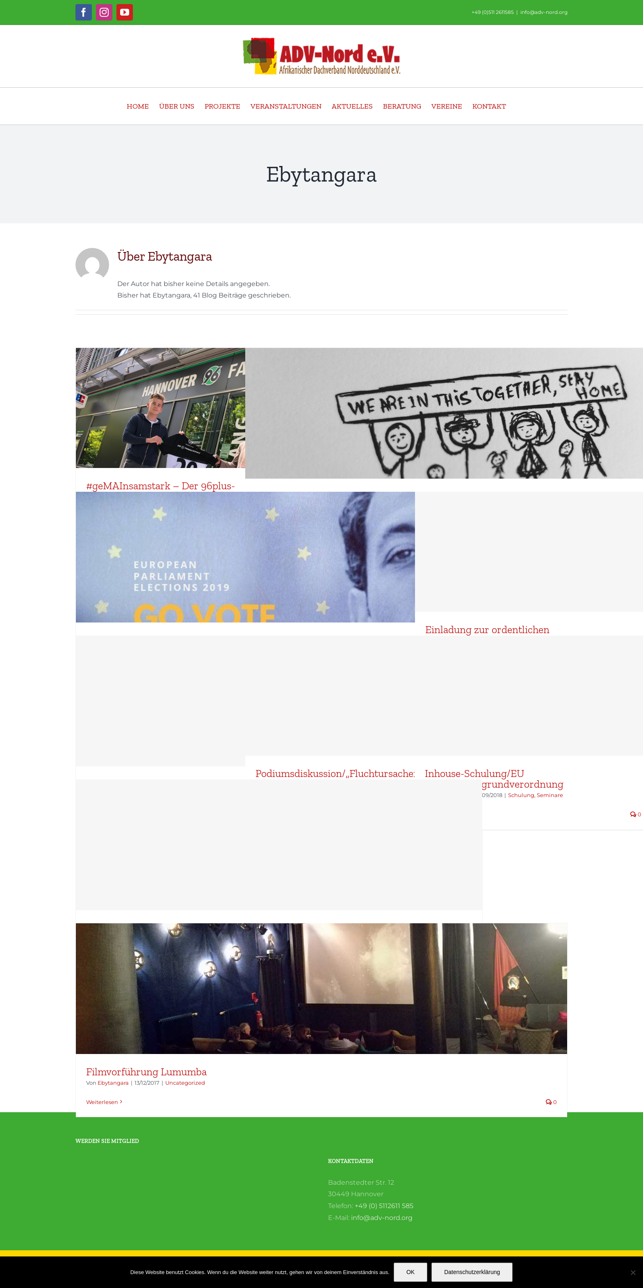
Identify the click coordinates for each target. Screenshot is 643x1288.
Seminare (550, 795)
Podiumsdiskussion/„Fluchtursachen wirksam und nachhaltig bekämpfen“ (358, 779)
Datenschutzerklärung (472, 1272)
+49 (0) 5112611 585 (384, 1206)
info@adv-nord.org (544, 12)
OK (410, 1272)
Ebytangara (113, 1082)
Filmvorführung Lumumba (146, 1071)
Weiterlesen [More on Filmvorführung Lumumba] (102, 1102)
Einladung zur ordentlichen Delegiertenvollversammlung (491, 635)
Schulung (521, 795)
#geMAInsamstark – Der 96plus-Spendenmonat (160, 491)
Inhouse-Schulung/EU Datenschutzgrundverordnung (494, 779)
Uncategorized (185, 1082)
